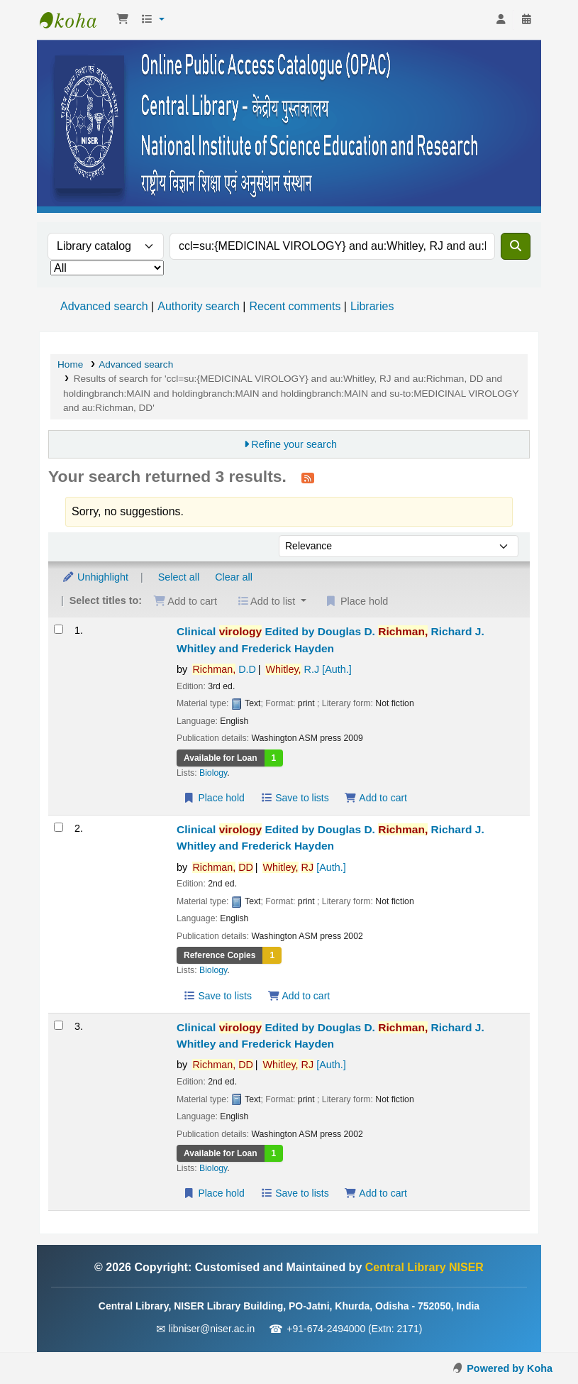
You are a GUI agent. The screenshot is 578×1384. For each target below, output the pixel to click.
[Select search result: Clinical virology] (58, 629)
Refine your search (294, 444)
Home (70, 364)
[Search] (515, 246)
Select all (178, 577)
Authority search (198, 306)
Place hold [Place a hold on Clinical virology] (214, 797)
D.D (224, 669)
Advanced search (104, 306)
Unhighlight (95, 577)
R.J (308, 669)
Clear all (233, 577)
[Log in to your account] (501, 19)
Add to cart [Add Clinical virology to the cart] (376, 797)
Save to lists (294, 797)
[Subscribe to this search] (308, 477)
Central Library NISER (75, 20)
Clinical (330, 639)
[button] (123, 19)
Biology (213, 773)
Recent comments (294, 306)
